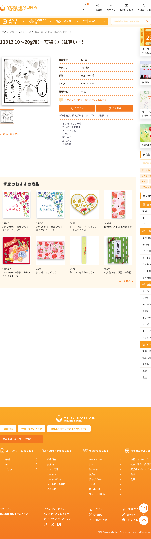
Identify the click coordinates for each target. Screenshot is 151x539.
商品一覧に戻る (11, 134)
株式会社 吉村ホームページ (14, 513)
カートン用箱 (54, 479)
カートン (51, 474)
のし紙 (92, 484)
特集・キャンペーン (31, 428)
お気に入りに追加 (86, 100)
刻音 (144, 181)
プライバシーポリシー (55, 509)
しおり (92, 464)
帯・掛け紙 (94, 489)
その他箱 (51, 489)
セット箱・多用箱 (56, 484)
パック (8, 469)
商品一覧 (8, 428)
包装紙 (92, 474)
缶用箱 (50, 464)
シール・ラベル (97, 459)
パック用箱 (52, 469)
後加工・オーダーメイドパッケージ (69, 428)
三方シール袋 (25, 31)
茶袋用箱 (51, 459)
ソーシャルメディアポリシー (58, 518)
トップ (3, 31)
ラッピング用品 (97, 494)
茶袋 (12, 31)
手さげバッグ (95, 479)
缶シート (93, 469)
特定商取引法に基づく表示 (57, 514)
